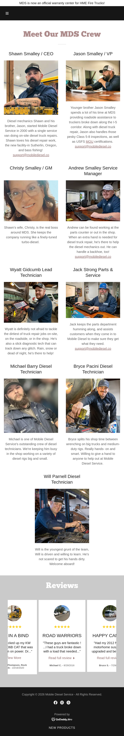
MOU (89, 141)
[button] (12, 13)
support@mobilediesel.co (31, 155)
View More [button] (13, 658)
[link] (61, 658)
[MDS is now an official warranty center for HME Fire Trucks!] (62, 3)
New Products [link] (62, 727)
